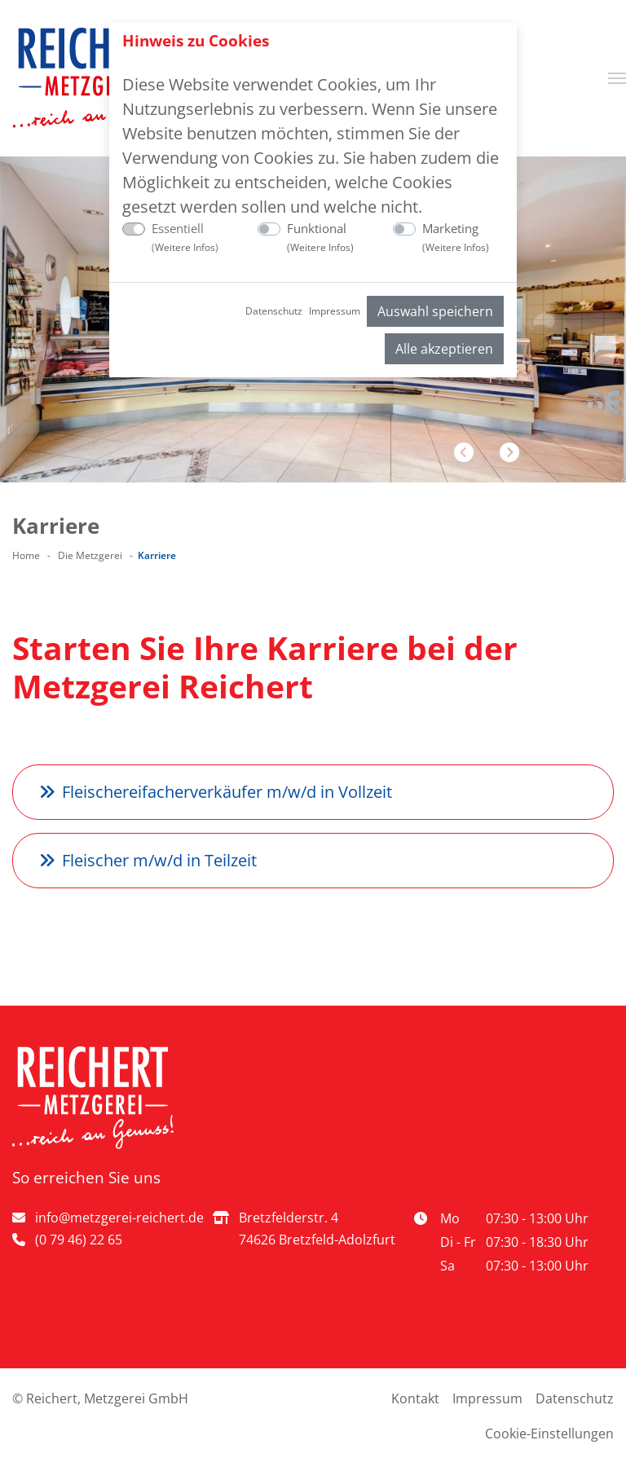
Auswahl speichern (435, 311)
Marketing (455, 237)
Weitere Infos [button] (185, 247)
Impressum (334, 311)
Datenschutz (273, 311)
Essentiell (185, 237)
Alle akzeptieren (444, 349)
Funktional (320, 237)
